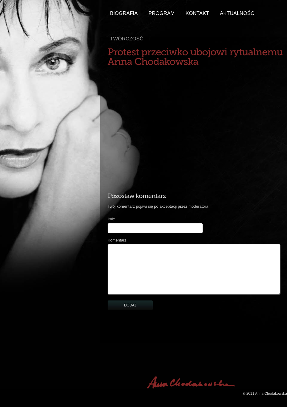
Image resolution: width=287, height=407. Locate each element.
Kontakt (197, 13)
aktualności (238, 13)
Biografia (124, 13)
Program (162, 13)
